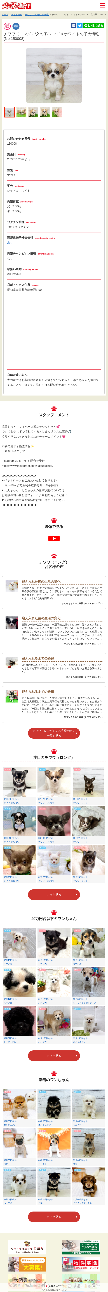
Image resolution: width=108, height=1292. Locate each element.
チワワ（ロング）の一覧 (37, 14)
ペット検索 (16, 14)
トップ (5, 14)
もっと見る (54, 894)
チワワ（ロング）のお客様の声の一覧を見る (54, 733)
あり (10, 242)
